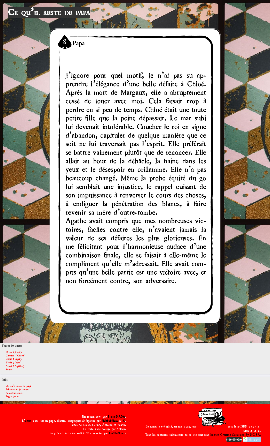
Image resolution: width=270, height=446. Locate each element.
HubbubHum (110, 421)
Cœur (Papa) (14, 352)
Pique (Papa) (14, 359)
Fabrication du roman (17, 389)
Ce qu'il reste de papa (49, 12)
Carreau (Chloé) (15, 355)
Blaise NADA (116, 417)
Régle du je (12, 396)
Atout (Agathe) (15, 366)
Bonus (9, 369)
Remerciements (14, 393)
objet (28, 421)
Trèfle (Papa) (14, 362)
